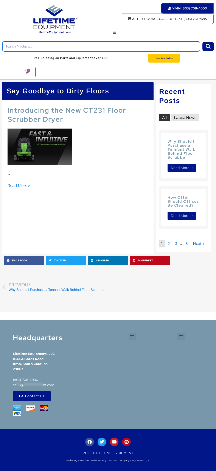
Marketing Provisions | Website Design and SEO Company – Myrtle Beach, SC (108, 460)
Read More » (19, 185)
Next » (198, 243)
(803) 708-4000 (25, 380)
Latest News (185, 117)
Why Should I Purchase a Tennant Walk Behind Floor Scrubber (181, 149)
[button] (114, 32)
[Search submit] (208, 46)
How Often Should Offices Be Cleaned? (183, 201)
